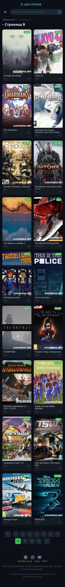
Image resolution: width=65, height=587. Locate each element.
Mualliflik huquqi (25, 561)
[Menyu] (5, 12)
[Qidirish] (59, 12)
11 (38, 541)
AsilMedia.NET (8, 20)
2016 (28, 79)
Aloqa (36, 561)
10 (32, 541)
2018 (28, 411)
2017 (60, 79)
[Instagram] (32, 557)
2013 (60, 135)
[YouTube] (39, 557)
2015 (60, 246)
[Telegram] (25, 557)
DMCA (45, 561)
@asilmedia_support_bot (32, 577)
